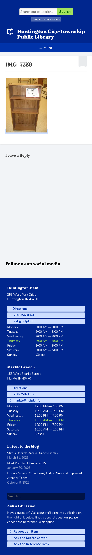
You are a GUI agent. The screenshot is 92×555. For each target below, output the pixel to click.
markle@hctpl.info (25, 400)
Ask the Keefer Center (28, 538)
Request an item (24, 532)
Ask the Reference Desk (29, 544)
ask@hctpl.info (22, 321)
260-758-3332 (22, 394)
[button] (49, 47)
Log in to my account (46, 19)
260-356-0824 (22, 315)
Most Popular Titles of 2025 (26, 463)
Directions (19, 309)
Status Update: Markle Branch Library (32, 453)
